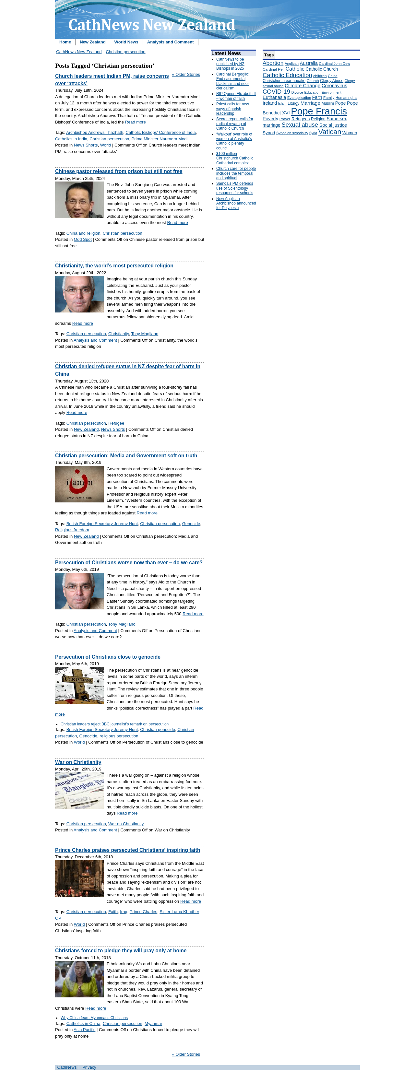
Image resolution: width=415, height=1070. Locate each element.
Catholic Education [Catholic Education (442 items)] (287, 75)
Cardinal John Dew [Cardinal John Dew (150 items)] (334, 63)
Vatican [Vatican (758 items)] (329, 132)
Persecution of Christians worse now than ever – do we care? (129, 562)
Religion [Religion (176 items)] (318, 119)
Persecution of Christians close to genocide (107, 657)
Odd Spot (83, 239)
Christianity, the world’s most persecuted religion (114, 265)
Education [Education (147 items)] (312, 92)
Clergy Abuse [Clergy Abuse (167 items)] (331, 80)
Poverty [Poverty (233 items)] (270, 118)
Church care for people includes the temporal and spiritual (236, 173)
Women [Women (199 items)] (349, 132)
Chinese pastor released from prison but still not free (119, 171)
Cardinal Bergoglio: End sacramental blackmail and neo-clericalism (232, 81)
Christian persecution (125, 51)
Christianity (118, 333)
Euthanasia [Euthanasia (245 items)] (274, 97)
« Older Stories (186, 74)
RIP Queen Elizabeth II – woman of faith (236, 95)
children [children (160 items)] (319, 76)
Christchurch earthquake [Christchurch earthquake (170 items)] (284, 80)
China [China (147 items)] (332, 76)
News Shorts (86, 145)
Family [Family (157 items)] (328, 97)
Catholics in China (83, 1023)
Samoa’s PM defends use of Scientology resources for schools (234, 188)
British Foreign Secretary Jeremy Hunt (102, 523)
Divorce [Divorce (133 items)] (297, 92)
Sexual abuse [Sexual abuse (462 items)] (299, 124)
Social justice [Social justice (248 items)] (333, 125)
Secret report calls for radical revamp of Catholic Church (234, 124)
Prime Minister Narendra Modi (160, 138)
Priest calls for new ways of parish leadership (232, 109)
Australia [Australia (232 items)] (309, 63)
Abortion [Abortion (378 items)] (273, 63)
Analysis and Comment (170, 42)
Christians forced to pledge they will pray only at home (121, 950)
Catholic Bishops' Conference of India (160, 132)
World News (126, 42)
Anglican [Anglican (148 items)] (292, 63)
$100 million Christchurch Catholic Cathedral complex (234, 158)
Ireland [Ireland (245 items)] (270, 103)
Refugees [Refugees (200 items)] (300, 118)
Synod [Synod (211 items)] (269, 132)
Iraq (123, 911)
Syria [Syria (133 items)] (313, 133)
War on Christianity (78, 762)
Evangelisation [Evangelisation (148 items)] (299, 98)
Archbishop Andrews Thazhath (94, 132)
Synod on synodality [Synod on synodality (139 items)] (292, 133)
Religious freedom (72, 529)
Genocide (191, 523)
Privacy (89, 1067)
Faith (113, 911)
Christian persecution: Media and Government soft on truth (126, 455)
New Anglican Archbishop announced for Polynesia (236, 203)
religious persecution (119, 736)
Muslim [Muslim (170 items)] (328, 103)
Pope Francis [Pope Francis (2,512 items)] (319, 111)
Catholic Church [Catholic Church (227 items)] (321, 69)
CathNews (67, 1067)
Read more (135, 122)
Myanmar (153, 1023)
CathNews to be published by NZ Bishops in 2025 (230, 64)
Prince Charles (143, 911)
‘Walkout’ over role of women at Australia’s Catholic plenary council (234, 141)
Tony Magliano (144, 333)
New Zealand (92, 42)
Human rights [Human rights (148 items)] (346, 98)
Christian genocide (157, 729)
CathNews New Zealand (78, 51)
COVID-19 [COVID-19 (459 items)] (276, 91)
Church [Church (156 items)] (313, 80)
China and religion (83, 233)
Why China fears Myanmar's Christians (94, 1018)
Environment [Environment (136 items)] (331, 92)
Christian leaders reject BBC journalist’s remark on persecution (115, 724)
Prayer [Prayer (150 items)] (284, 119)
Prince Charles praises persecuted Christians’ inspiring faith (127, 850)
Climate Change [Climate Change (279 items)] (302, 85)
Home (65, 42)
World (105, 145)
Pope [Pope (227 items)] (340, 103)
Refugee (116, 423)
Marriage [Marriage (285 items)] (310, 103)
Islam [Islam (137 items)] (282, 103)
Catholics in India (71, 138)
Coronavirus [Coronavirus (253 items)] (334, 85)
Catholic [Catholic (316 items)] (295, 69)
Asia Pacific (84, 1029)
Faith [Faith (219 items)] (317, 97)
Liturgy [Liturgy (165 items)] (293, 103)
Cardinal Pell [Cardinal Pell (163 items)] (273, 69)
